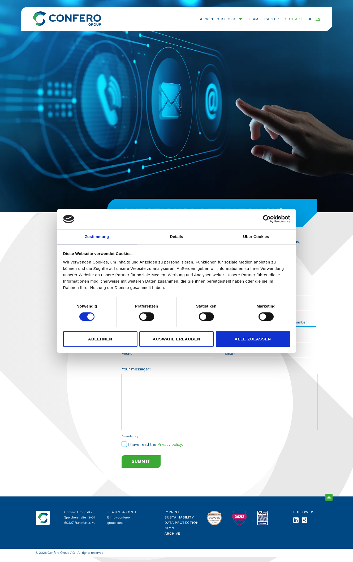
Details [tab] (176, 236)
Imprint (172, 517)
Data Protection (182, 528)
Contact (294, 19)
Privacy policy (170, 449)
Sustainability (179, 523)
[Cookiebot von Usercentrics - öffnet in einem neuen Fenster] (267, 219)
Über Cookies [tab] (256, 236)
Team (253, 19)
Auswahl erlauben (176, 339)
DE (310, 19)
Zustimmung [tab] (97, 236)
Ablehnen (100, 339)
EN (318, 19)
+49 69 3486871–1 (123, 517)
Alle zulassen (253, 339)
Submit (141, 466)
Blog (170, 533)
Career (271, 19)
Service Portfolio (218, 19)
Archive (172, 539)
